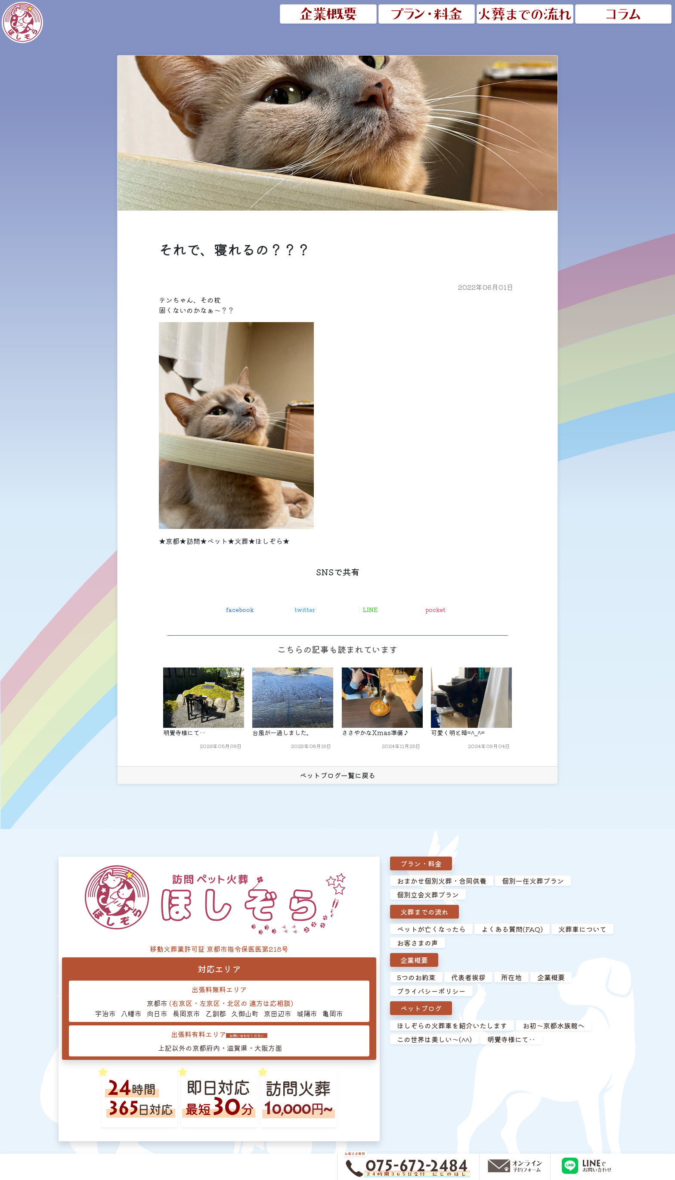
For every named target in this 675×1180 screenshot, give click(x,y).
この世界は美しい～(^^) (434, 1040)
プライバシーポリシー (431, 992)
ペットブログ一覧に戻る (337, 776)
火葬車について (582, 930)
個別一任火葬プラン (533, 881)
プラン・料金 (421, 864)
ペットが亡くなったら (431, 930)
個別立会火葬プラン (428, 895)
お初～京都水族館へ (554, 1026)
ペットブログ (421, 1009)
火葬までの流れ (424, 912)
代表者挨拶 (468, 978)
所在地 (511, 978)
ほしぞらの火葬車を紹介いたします (452, 1026)
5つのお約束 (416, 978)
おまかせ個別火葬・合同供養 (441, 881)
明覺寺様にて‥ (511, 1040)
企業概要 (414, 961)
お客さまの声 (417, 943)
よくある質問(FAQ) (512, 930)
